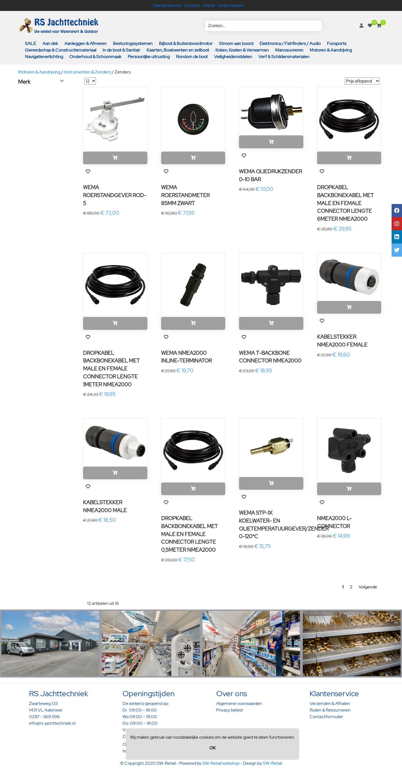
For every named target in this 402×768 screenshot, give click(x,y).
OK (212, 748)
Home (209, 5)
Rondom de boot (192, 56)
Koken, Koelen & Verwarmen (242, 50)
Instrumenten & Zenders (87, 72)
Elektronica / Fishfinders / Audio (290, 43)
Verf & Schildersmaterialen (283, 56)
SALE (30, 43)
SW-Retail (272, 763)
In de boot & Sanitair (121, 50)
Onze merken (231, 5)
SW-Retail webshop (221, 763)
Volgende (368, 587)
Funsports (336, 43)
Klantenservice (167, 5)
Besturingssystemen (133, 43)
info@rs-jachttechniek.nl (52, 723)
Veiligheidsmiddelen (233, 56)
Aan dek (50, 43)
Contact (192, 5)
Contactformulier (326, 716)
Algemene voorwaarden (239, 703)
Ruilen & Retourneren (330, 710)
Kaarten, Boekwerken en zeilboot (178, 50)
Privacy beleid (229, 710)
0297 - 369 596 (44, 716)
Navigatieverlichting (44, 56)
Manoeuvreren (289, 50)
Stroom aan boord (236, 43)
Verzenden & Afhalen (330, 703)
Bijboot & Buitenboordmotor (186, 43)
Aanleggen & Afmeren (85, 43)
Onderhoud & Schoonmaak (95, 56)
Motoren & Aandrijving (331, 50)
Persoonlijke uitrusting (149, 56)
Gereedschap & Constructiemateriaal (60, 50)
